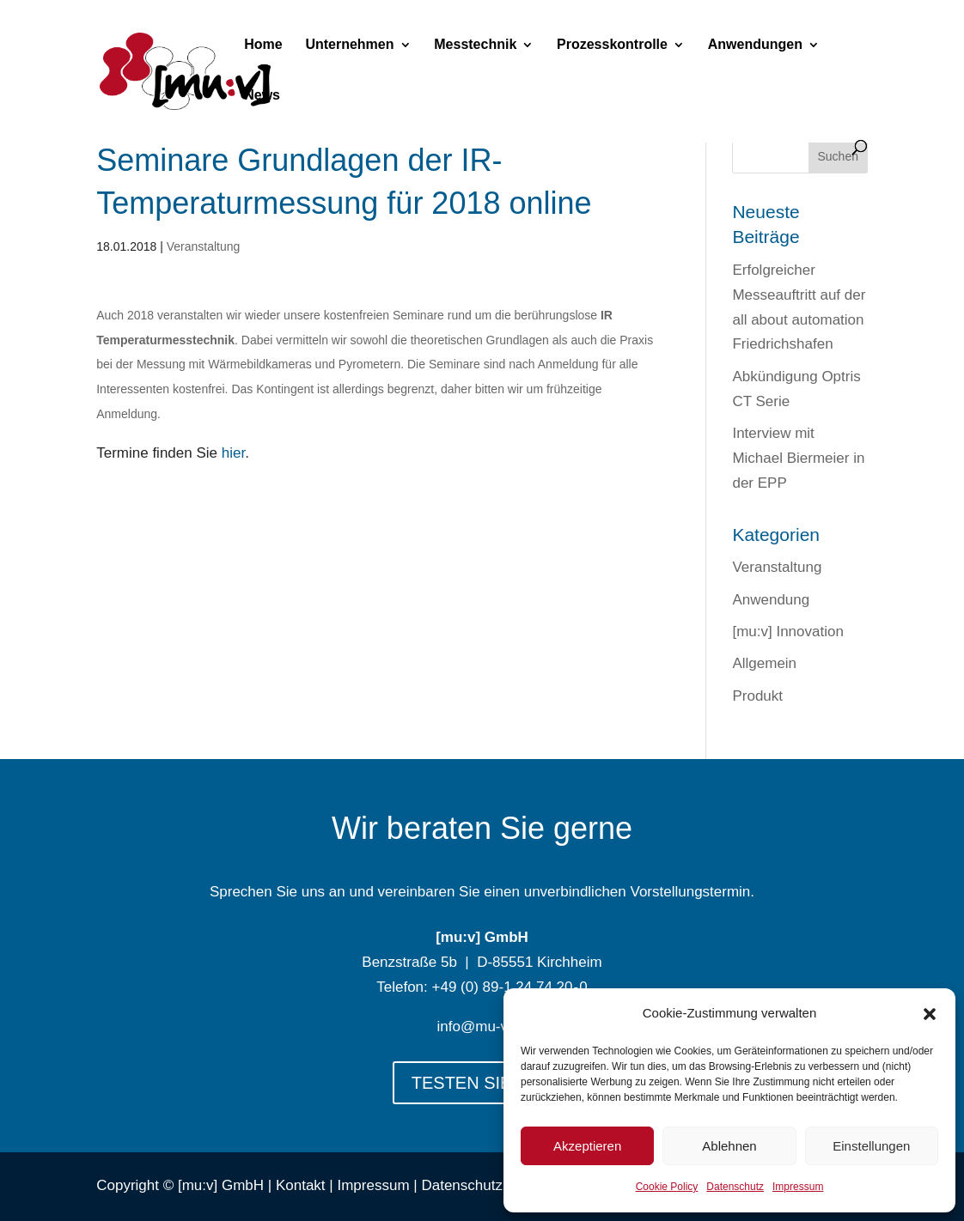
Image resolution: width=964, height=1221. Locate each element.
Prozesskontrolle (612, 45)
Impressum (797, 1187)
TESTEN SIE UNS (482, 1082)
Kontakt (301, 1185)
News (262, 95)
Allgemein (764, 663)
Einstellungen (871, 1146)
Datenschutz (735, 1187)
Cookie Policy (667, 1187)
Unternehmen (349, 45)
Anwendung (770, 600)
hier (233, 453)
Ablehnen (729, 1146)
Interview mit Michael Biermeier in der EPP (798, 458)
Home (263, 45)
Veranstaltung (204, 246)
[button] (929, 1014)
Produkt (757, 696)
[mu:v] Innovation (787, 631)
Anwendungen (755, 45)
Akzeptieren (587, 1146)
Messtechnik (475, 45)
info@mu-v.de (482, 1026)
